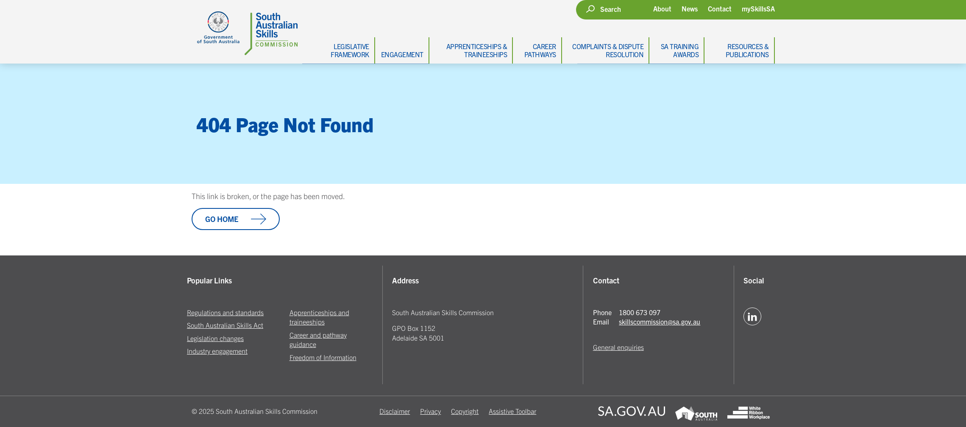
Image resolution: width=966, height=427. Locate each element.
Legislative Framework (350, 50)
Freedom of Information (323, 357)
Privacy (430, 411)
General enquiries (618, 347)
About (662, 8)
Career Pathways (540, 50)
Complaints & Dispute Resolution (607, 50)
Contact (720, 8)
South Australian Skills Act (225, 325)
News (690, 8)
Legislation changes (215, 338)
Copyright (465, 411)
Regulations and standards (225, 312)
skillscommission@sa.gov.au (659, 321)
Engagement (402, 54)
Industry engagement (217, 351)
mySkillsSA (758, 8)
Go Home (235, 219)
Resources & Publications (747, 50)
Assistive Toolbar (512, 411)
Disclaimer (394, 411)
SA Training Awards (680, 50)
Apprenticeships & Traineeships (476, 50)
